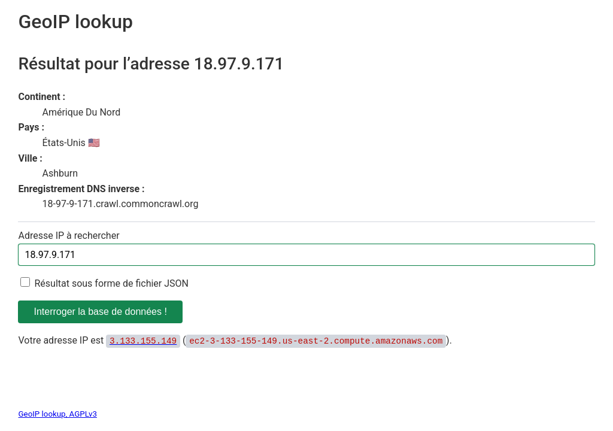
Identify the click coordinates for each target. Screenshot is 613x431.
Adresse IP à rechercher (68, 235)
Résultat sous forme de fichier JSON (111, 283)
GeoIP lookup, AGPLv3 (57, 413)
